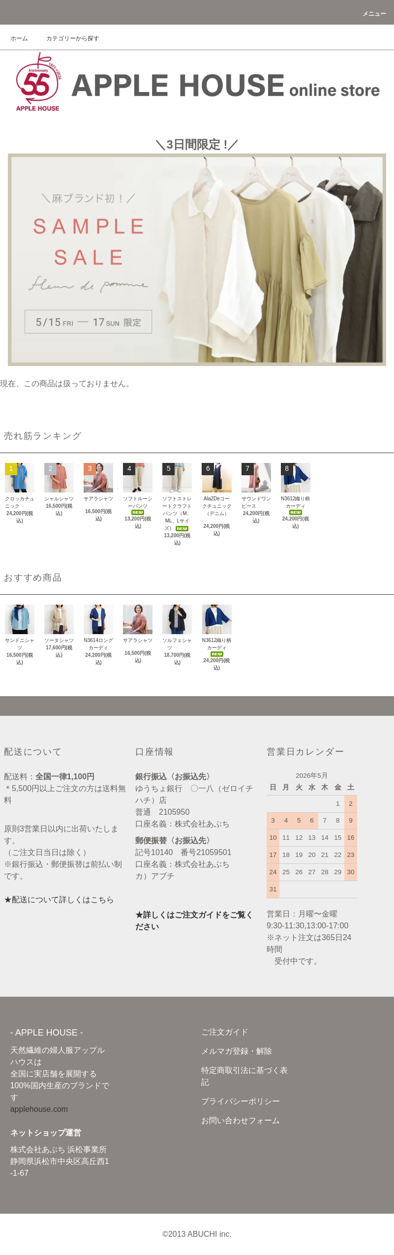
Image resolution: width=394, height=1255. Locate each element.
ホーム (19, 38)
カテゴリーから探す (66, 38)
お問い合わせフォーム (240, 1120)
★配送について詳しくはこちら (59, 899)
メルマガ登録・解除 (236, 1051)
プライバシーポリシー (240, 1101)
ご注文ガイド (224, 1032)
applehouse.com (39, 1109)
